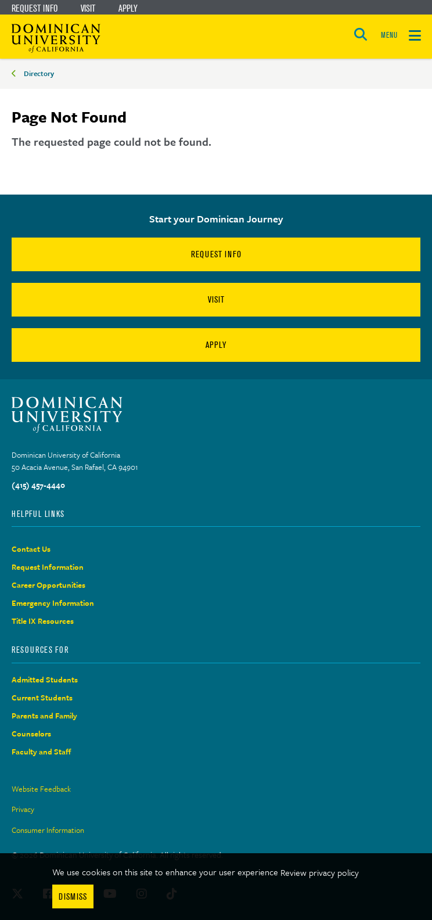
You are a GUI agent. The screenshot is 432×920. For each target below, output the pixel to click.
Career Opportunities (48, 585)
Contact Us (31, 549)
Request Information (48, 567)
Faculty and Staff (41, 751)
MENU (389, 35)
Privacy (23, 809)
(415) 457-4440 (38, 485)
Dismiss (73, 896)
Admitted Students (45, 679)
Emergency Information (53, 603)
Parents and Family (44, 715)
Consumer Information (48, 830)
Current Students (42, 697)
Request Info (34, 8)
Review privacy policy (319, 872)
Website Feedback (41, 789)
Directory (39, 73)
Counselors (31, 733)
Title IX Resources (43, 621)
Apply (128, 8)
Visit (88, 8)
